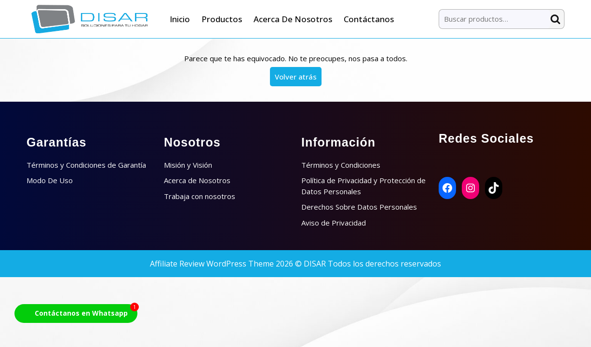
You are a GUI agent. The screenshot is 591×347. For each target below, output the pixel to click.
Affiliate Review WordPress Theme (212, 263)
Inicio (180, 19)
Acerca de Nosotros (293, 19)
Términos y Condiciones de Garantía (86, 165)
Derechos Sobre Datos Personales (359, 207)
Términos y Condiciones (340, 165)
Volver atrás (298, 78)
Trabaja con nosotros (199, 196)
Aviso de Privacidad (333, 222)
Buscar (557, 19)
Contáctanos (369, 19)
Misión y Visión (188, 165)
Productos (221, 19)
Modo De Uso (50, 180)
